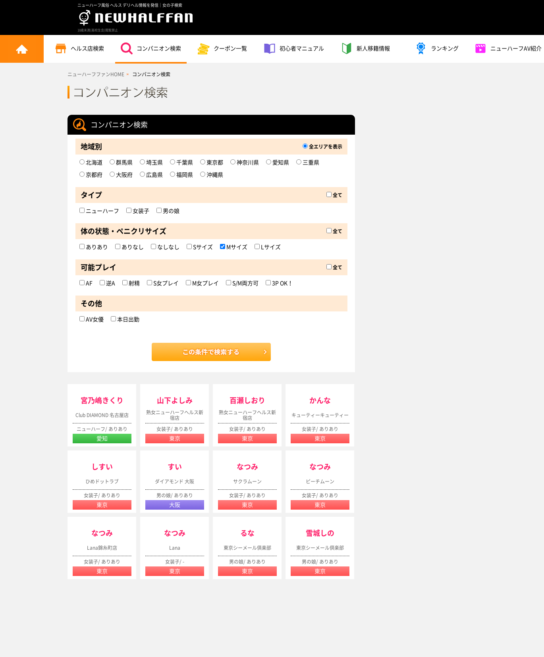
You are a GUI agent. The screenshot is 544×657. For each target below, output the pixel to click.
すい (175, 466)
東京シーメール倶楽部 (247, 547)
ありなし (129, 247)
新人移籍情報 (365, 48)
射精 (131, 283)
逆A (107, 283)
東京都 (211, 162)
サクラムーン (247, 481)
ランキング (437, 48)
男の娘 (167, 211)
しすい (102, 466)
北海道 (90, 162)
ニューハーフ (99, 211)
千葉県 (181, 162)
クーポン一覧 (222, 48)
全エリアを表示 (322, 146)
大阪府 (121, 175)
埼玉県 (151, 162)
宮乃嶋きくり (102, 400)
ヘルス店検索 (79, 48)
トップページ (22, 49)
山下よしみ (175, 400)
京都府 (90, 175)
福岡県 (181, 175)
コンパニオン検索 (151, 48)
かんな (320, 400)
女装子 (137, 211)
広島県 (151, 175)
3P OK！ (279, 283)
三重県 (307, 162)
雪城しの (320, 533)
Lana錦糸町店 (102, 547)
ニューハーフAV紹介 (508, 48)
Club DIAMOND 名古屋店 (102, 415)
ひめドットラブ (102, 481)
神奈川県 (244, 162)
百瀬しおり (247, 400)
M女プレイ (202, 283)
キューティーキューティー (320, 415)
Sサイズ (200, 247)
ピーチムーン (320, 481)
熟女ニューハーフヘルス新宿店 (174, 415)
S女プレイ (163, 283)
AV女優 (91, 319)
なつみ (247, 466)
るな (247, 533)
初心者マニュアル (294, 48)
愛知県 (277, 162)
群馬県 (121, 162)
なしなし (165, 247)
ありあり (93, 247)
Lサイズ (268, 247)
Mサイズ (233, 247)
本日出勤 (125, 319)
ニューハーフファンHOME (96, 74)
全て (334, 195)
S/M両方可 (242, 283)
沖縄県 (211, 175)
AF (86, 283)
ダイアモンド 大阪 (174, 481)
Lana (174, 547)
